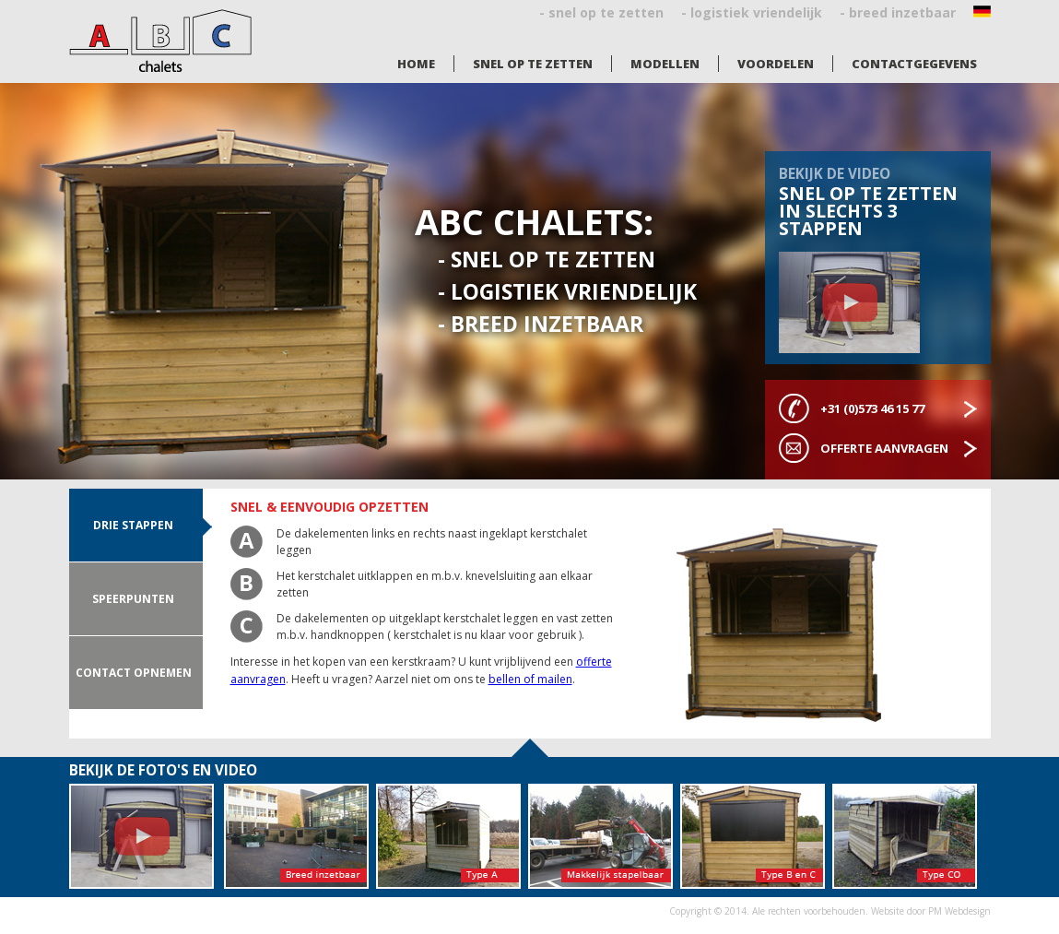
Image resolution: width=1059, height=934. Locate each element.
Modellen (665, 63)
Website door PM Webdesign (931, 910)
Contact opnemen (134, 672)
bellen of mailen (530, 679)
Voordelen (775, 63)
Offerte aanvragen (884, 448)
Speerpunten (133, 599)
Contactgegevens (914, 63)
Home (416, 63)
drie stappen (133, 525)
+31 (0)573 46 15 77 (872, 408)
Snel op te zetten (533, 63)
